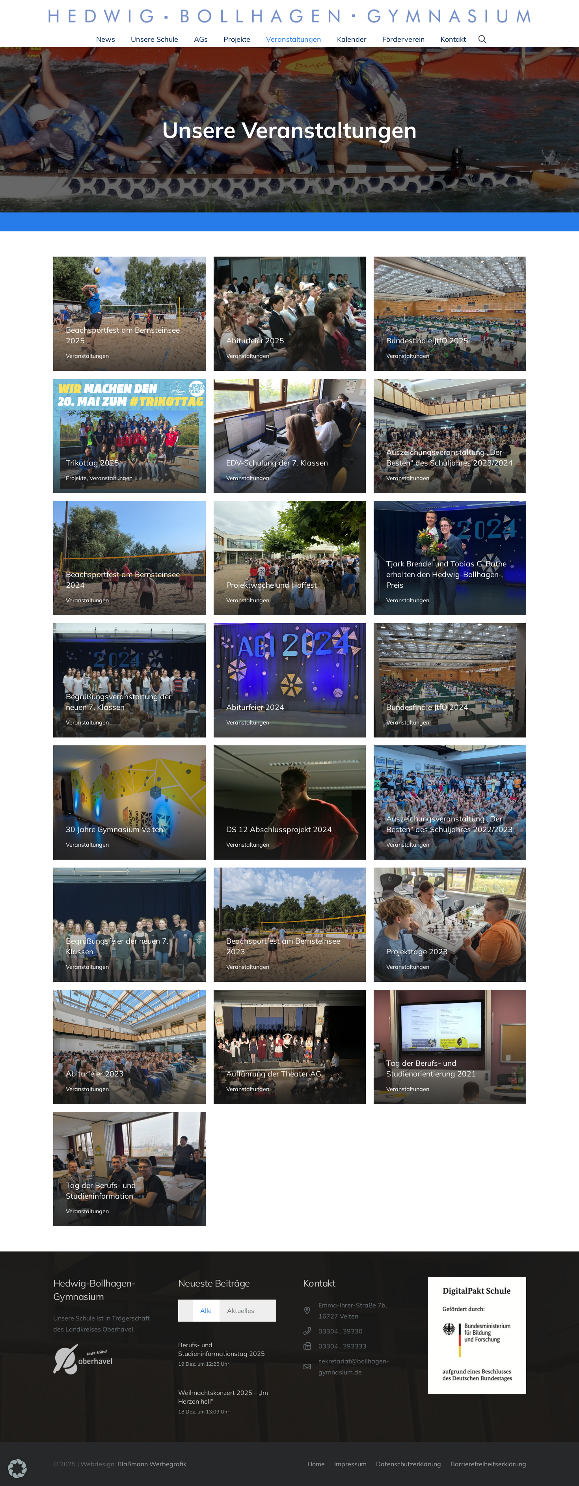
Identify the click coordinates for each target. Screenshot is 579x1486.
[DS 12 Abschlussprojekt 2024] (289, 802)
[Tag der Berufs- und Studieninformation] (129, 1169)
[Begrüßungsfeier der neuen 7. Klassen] (129, 925)
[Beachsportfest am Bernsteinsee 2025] (129, 314)
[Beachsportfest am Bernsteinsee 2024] (129, 558)
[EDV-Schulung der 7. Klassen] (289, 436)
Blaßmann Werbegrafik (151, 1464)
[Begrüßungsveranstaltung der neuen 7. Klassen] (129, 680)
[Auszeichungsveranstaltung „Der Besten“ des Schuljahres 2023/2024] (450, 436)
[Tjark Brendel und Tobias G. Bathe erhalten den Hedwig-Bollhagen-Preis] (450, 558)
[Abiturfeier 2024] (289, 680)
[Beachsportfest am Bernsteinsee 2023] (289, 925)
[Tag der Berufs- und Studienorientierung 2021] (450, 1047)
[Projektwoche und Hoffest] (289, 558)
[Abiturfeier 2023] (129, 1047)
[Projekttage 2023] (450, 925)
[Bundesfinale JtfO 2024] (450, 680)
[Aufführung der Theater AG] (289, 1047)
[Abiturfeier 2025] (289, 314)
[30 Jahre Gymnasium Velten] (129, 802)
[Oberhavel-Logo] (82, 1359)
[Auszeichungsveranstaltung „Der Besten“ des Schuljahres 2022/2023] (450, 802)
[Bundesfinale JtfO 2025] (450, 314)
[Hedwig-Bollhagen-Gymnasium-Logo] (289, 16)
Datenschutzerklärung (408, 1464)
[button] (482, 39)
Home (316, 1464)
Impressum (350, 1464)
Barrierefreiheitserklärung (488, 1464)
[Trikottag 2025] (129, 436)
